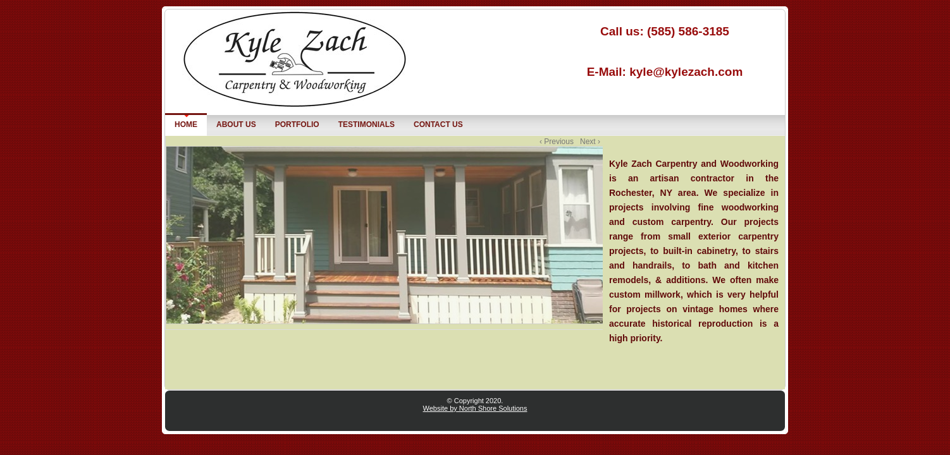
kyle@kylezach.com (686, 71)
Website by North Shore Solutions (475, 408)
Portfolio (294, 124)
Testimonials (366, 124)
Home (186, 124)
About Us (236, 124)
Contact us (438, 124)
